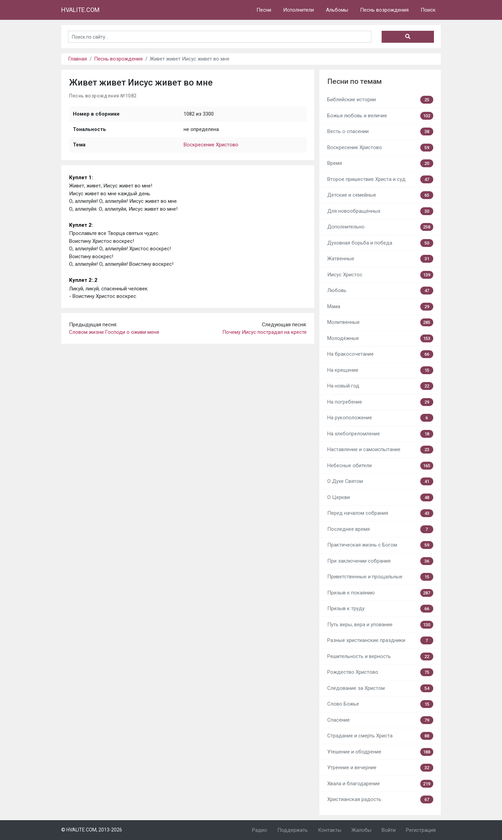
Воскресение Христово (211, 145)
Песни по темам (354, 81)
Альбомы (337, 10)
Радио (259, 830)
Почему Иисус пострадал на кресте (264, 332)
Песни (263, 10)
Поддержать (292, 830)
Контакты (329, 830)
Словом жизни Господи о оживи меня (114, 332)
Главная (77, 59)
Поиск (428, 10)
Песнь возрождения (384, 10)
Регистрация (421, 830)
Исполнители (298, 10)
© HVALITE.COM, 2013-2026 (91, 829)
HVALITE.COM (80, 9)
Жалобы (361, 830)
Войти (389, 830)
